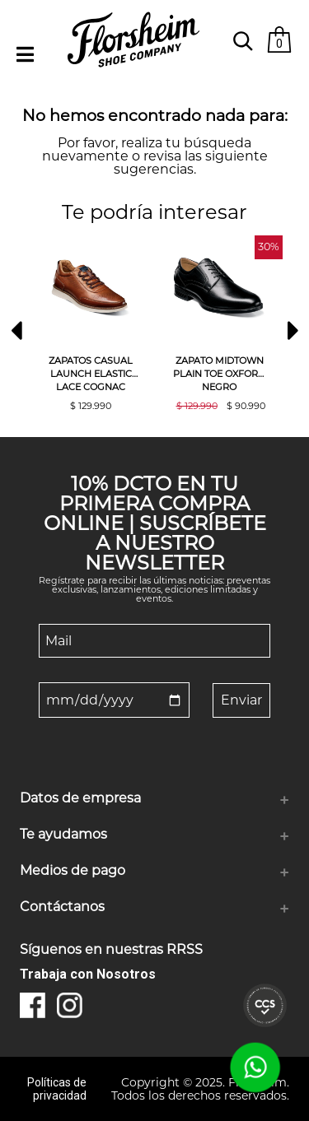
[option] (90, 323)
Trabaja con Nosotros (88, 974)
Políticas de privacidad (57, 1089)
